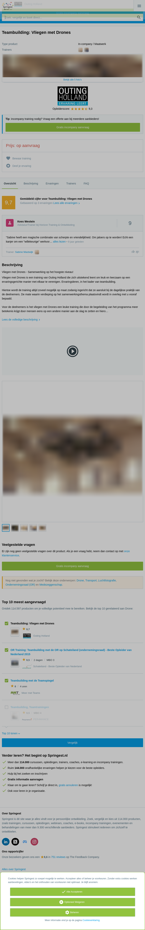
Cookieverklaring (91, 920)
